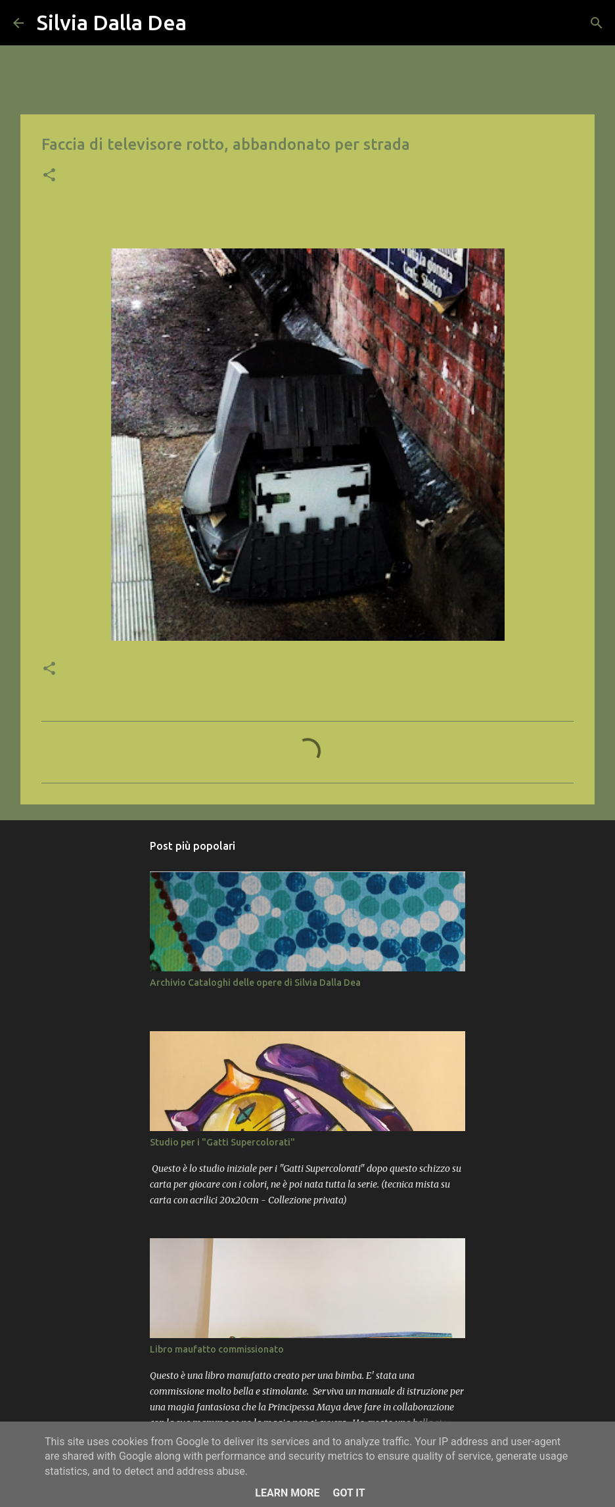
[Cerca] (205, 23)
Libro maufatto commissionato (217, 1349)
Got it (348, 1493)
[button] (49, 176)
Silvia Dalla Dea (112, 22)
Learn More (287, 1493)
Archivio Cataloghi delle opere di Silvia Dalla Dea (255, 982)
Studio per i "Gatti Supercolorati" (222, 1142)
